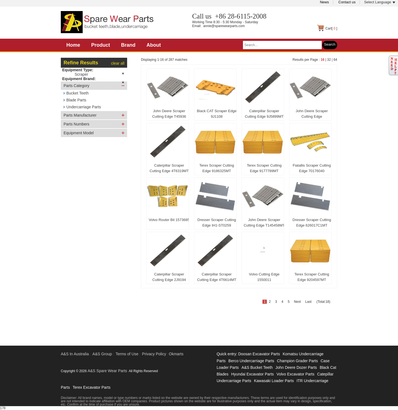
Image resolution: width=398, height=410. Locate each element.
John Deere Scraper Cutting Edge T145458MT (264, 222)
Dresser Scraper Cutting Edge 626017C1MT (311, 222)
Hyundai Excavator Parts (252, 374)
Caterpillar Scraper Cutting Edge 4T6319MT (169, 168)
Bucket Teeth (77, 93)
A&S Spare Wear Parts (107, 371)
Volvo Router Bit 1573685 (169, 220)
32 (329, 60)
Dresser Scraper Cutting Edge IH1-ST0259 (216, 222)
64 (335, 60)
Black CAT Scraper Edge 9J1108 (216, 114)
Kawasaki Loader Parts (274, 381)
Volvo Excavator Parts (296, 374)
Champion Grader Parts (297, 361)
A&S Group (102, 354)
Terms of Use (127, 354)
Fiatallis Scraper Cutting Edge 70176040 (312, 168)
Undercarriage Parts (83, 107)
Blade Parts (76, 100)
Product (100, 45)
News (324, 2)
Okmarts (176, 354)
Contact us (346, 2)
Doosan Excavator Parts (259, 354)
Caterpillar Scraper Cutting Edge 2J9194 (169, 277)
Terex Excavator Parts (92, 387)
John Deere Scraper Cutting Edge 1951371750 (312, 115)
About (153, 45)
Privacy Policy (154, 354)
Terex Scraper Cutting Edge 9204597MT (311, 277)
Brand (128, 45)
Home (73, 45)
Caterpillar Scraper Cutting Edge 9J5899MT (264, 114)
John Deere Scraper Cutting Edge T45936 (169, 114)
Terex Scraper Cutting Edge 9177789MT (264, 168)
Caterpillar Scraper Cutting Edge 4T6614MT (216, 277)
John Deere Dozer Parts (296, 367)
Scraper (81, 74)
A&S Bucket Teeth (257, 367)
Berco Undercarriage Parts (251, 361)
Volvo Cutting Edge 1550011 (264, 277)
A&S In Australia (75, 354)
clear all (117, 63)
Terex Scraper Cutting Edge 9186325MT (216, 168)
